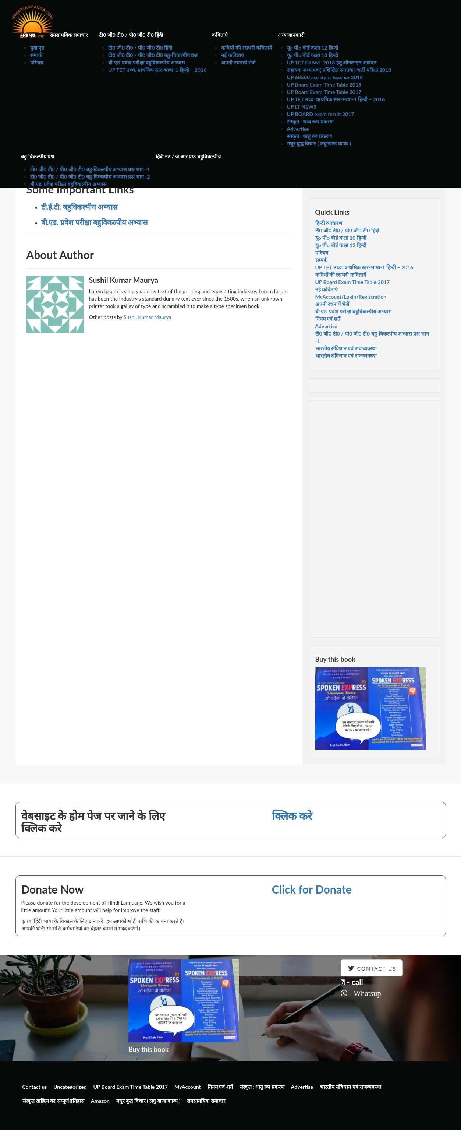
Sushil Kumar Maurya (147, 317)
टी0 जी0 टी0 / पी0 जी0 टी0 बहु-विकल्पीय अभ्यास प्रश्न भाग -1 (90, 169)
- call (352, 981)
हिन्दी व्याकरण (328, 223)
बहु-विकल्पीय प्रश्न (37, 156)
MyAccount (187, 1087)
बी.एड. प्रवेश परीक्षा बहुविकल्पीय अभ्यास (146, 62)
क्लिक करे (292, 815)
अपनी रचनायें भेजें (238, 62)
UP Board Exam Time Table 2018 (324, 84)
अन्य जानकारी (291, 35)
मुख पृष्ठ (28, 35)
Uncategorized (69, 1087)
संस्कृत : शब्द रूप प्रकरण (310, 121)
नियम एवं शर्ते (328, 319)
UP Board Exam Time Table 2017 (324, 92)
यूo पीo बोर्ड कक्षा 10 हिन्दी (312, 55)
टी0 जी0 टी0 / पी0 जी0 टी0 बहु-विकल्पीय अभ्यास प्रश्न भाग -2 (90, 176)
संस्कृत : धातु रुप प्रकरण (309, 136)
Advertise (298, 129)
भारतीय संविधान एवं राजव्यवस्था (346, 348)
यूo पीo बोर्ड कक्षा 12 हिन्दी (312, 48)
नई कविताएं (232, 55)
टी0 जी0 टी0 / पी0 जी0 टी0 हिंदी (131, 35)
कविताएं (220, 35)
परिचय (36, 62)
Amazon (100, 1101)
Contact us (34, 1087)
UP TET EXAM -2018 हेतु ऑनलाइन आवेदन (331, 62)
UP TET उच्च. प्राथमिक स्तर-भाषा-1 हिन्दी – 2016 (157, 70)
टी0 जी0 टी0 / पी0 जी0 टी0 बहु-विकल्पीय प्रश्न (153, 55)
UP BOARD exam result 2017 (320, 114)
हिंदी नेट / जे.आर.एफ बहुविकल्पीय (188, 156)
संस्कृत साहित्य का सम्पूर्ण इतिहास (53, 1101)
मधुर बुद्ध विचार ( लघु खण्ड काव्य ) (319, 143)
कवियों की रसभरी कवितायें (246, 48)
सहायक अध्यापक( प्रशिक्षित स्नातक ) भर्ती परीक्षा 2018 (339, 70)
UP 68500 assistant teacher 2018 (325, 77)
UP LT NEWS (302, 106)
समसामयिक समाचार (69, 35)
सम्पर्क (36, 55)
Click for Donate (312, 889)
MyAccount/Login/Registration (351, 297)
